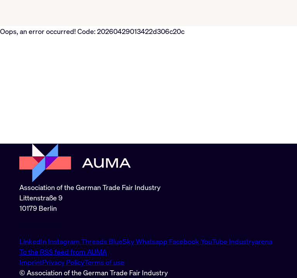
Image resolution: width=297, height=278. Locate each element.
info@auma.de (41, 224)
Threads (95, 241)
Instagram (64, 241)
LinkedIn (33, 241)
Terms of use (104, 262)
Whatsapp (152, 241)
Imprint (30, 262)
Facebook (185, 241)
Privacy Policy (63, 262)
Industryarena (250, 241)
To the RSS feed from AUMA (63, 251)
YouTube (215, 241)
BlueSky (122, 241)
